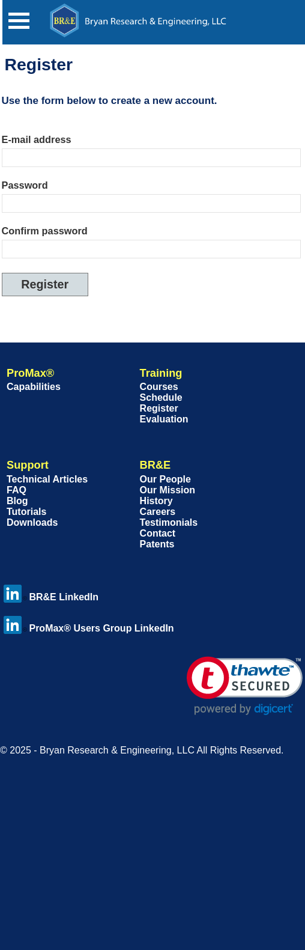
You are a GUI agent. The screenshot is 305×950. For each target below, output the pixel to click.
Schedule (161, 397)
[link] (244, 686)
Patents (157, 544)
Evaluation (164, 419)
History (156, 501)
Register (159, 408)
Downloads (32, 522)
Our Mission (167, 490)
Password (25, 185)
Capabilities (34, 387)
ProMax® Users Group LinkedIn (89, 628)
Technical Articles (47, 479)
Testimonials (169, 522)
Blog (17, 501)
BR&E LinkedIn (51, 597)
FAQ (16, 490)
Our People (165, 479)
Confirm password (45, 230)
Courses (159, 387)
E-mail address (36, 139)
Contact (158, 533)
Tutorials (26, 512)
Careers (158, 512)
